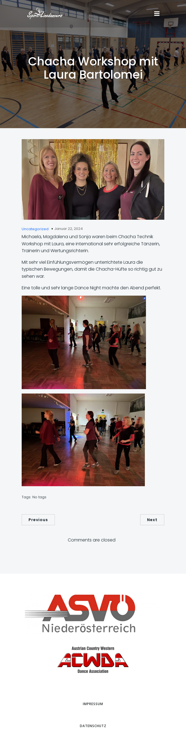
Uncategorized (35, 229)
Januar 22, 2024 (68, 228)
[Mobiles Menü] (157, 13)
